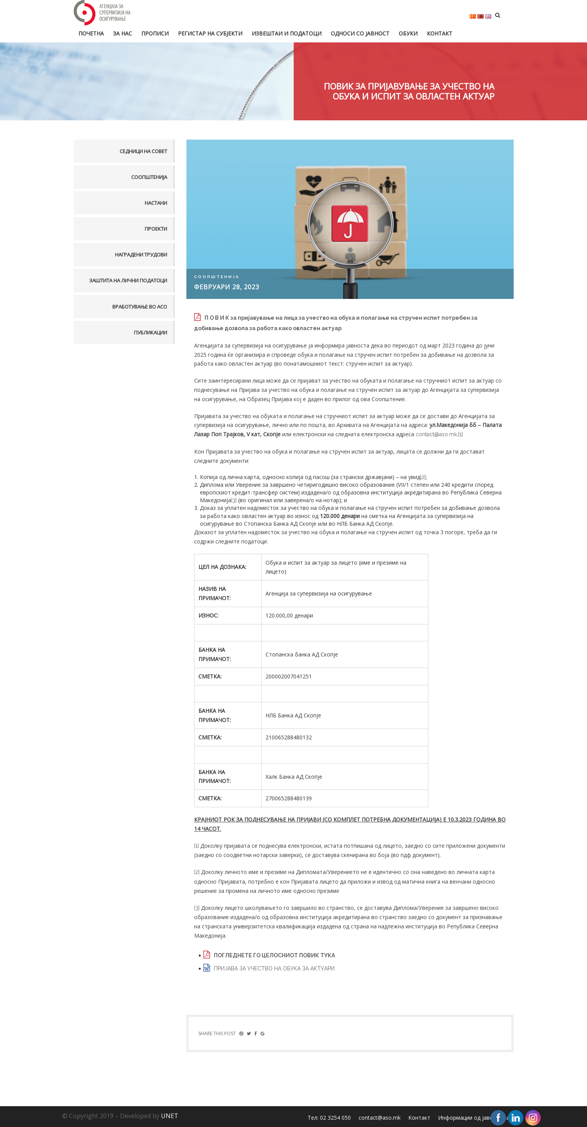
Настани (156, 202)
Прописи (155, 33)
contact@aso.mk (436, 434)
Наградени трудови (141, 254)
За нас (122, 33)
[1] (460, 434)
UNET (169, 1116)
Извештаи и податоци (286, 33)
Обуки (408, 33)
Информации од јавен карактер (479, 1117)
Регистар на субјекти (210, 33)
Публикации (150, 332)
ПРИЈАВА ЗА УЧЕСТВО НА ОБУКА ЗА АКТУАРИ (274, 968)
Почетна (91, 33)
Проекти (156, 228)
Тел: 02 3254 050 (329, 1117)
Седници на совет (143, 151)
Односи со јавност (360, 33)
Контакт (439, 33)
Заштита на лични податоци (128, 280)
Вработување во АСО (139, 306)
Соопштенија (149, 177)
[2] (423, 477)
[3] (234, 500)
